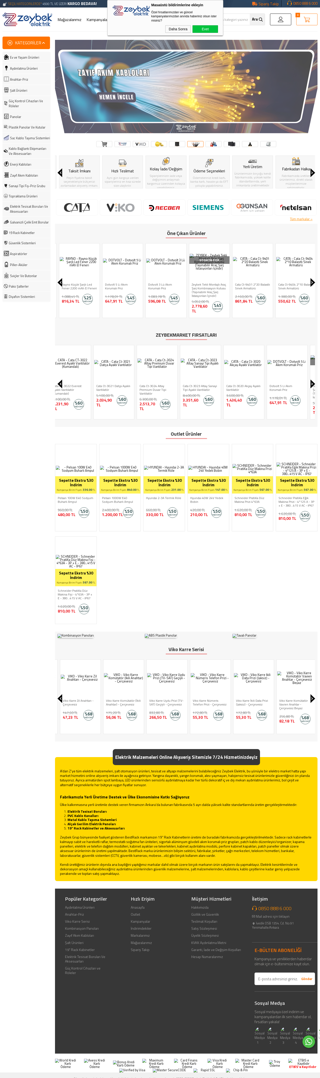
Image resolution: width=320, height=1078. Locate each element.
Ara (255, 19)
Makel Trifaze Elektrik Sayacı (291, 388)
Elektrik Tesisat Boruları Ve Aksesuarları (29, 209)
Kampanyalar (97, 20)
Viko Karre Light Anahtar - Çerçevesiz (77, 698)
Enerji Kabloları (20, 164)
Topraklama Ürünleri (23, 196)
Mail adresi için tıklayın (273, 912)
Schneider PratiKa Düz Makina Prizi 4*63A (249, 500)
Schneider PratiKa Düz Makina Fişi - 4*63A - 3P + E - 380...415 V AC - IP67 (75, 594)
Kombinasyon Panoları (82, 924)
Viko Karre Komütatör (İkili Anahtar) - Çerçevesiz (164, 698)
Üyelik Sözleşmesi (205, 931)
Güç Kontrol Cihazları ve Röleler (82, 966)
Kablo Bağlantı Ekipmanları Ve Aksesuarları (27, 151)
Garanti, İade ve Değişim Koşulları (216, 945)
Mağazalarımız (70, 20)
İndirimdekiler (141, 924)
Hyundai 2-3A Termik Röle (163, 498)
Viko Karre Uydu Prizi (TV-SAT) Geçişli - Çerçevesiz (207, 698)
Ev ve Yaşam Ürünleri (24, 57)
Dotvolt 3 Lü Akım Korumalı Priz (202, 286)
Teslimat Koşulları (204, 917)
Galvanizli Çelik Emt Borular (29, 222)
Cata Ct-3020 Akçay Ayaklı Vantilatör (77, 388)
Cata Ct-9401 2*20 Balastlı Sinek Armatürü (294, 286)
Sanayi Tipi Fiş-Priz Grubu (27, 185)
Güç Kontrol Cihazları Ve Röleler (26, 103)
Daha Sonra (178, 29)
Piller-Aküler (19, 264)
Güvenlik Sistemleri (22, 243)
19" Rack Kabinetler (80, 945)
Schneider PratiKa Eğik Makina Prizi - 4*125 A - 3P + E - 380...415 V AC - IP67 (296, 501)
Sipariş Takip (268, 4)
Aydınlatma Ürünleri (24, 68)
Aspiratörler (18, 253)
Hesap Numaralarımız (207, 952)
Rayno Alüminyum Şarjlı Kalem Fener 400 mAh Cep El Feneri (76, 288)
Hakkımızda (199, 903)
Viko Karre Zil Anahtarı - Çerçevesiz (119, 698)
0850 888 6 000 (305, 3)
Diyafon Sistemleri (22, 296)
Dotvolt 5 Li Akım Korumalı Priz (158, 286)
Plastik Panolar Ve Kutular (27, 127)
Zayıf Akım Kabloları (24, 175)
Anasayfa (137, 903)
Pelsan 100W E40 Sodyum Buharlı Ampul (75, 500)
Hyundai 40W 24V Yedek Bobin (206, 500)
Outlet (135, 910)
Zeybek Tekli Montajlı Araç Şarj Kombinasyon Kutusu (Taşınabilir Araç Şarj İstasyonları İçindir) (251, 290)
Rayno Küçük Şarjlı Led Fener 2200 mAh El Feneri (121, 286)
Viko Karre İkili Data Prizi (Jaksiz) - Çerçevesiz (293, 698)
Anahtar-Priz (19, 79)
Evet (205, 29)
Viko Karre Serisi (77, 917)
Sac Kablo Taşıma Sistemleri (30, 138)
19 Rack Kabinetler (22, 232)
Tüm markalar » (301, 218)
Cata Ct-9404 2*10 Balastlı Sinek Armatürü (207, 388)
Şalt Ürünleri (18, 90)
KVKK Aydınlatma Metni (208, 938)
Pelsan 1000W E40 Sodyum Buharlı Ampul (117, 500)
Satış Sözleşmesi (204, 924)
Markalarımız (140, 931)
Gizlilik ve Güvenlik (205, 910)
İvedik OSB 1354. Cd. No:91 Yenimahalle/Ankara (273, 921)
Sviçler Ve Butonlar (23, 275)
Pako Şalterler (19, 286)
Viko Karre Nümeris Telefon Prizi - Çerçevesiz (250, 698)
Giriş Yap (280, 19)
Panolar (15, 116)
